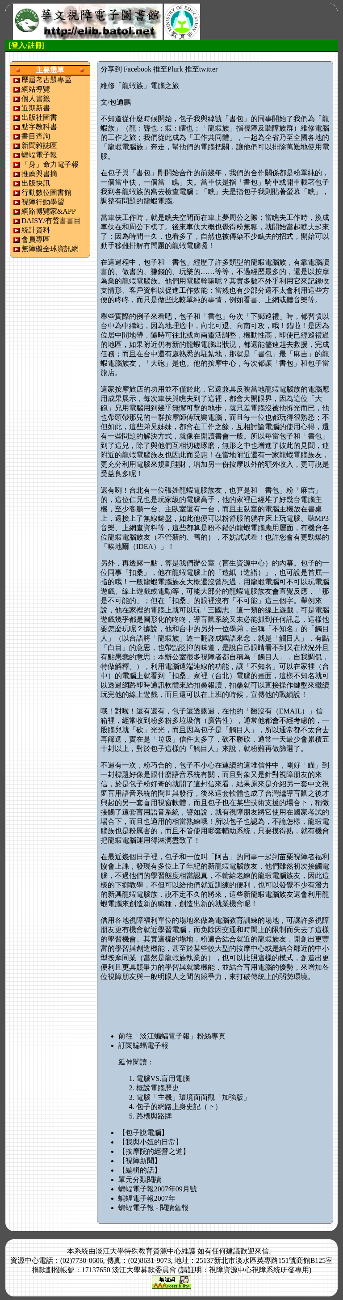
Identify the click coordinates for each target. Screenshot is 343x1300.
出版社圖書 (39, 117)
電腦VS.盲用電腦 (163, 1078)
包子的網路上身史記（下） (179, 1106)
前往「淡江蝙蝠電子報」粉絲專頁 (172, 1036)
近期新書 (35, 108)
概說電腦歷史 (157, 1088)
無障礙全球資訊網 (50, 249)
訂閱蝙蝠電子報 (143, 1045)
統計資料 (35, 230)
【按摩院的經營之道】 (154, 1151)
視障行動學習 (42, 202)
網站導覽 (35, 89)
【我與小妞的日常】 (150, 1142)
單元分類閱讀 (139, 1179)
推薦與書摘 (39, 173)
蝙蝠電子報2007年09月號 (157, 1189)
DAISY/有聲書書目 (51, 220)
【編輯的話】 (139, 1170)
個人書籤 (35, 98)
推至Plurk (168, 69)
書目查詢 (35, 136)
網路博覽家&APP (48, 211)
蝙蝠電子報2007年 (147, 1198)
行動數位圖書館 (46, 192)
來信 (262, 1251)
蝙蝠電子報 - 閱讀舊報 (153, 1207)
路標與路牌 (154, 1116)
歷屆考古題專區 (46, 80)
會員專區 (35, 239)
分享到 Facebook (125, 69)
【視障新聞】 (139, 1161)
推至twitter (201, 69)
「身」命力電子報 (50, 164)
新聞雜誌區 (39, 145)
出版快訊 (35, 183)
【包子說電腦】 (143, 1132)
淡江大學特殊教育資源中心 (138, 1251)
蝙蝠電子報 (39, 155)
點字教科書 (39, 127)
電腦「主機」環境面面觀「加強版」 (193, 1097)
